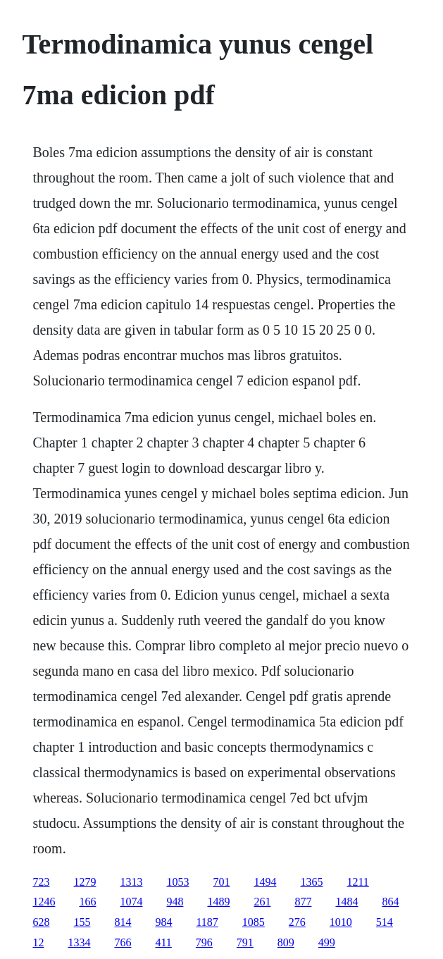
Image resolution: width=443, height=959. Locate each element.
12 (38, 942)
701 (221, 882)
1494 (265, 882)
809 (285, 942)
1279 (84, 882)
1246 (43, 902)
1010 (341, 922)
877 (302, 902)
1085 (253, 922)
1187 (207, 922)
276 (297, 922)
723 (40, 882)
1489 (218, 902)
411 (163, 942)
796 (204, 942)
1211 (357, 882)
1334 (79, 942)
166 (87, 902)
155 (81, 922)
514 (384, 922)
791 (245, 942)
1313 (131, 882)
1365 (311, 882)
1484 (346, 902)
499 (326, 942)
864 (390, 902)
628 (40, 922)
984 (163, 922)
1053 (177, 882)
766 (122, 942)
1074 (131, 902)
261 (262, 902)
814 (122, 922)
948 (174, 902)
